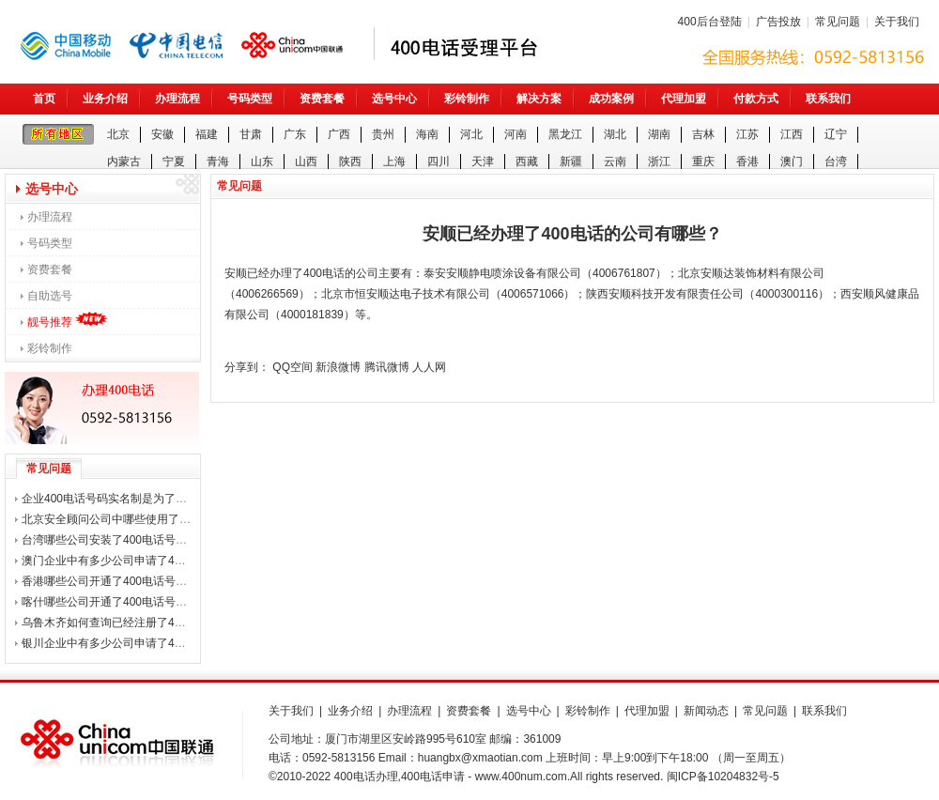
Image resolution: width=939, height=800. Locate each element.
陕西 (350, 161)
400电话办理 (366, 776)
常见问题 (837, 21)
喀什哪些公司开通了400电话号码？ (110, 601)
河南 (515, 134)
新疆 (571, 161)
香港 (747, 161)
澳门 (791, 161)
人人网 (429, 367)
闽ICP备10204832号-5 (723, 776)
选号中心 (394, 98)
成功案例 (611, 98)
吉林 (703, 134)
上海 (394, 161)
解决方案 (539, 98)
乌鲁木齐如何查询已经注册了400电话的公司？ (138, 622)
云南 (615, 161)
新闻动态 (706, 710)
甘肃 (250, 134)
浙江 (659, 161)
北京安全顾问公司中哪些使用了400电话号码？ (138, 519)
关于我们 (896, 21)
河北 (471, 134)
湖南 (659, 134)
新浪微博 (338, 367)
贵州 (383, 134)
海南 (427, 134)
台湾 (835, 161)
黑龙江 (565, 134)
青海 (218, 161)
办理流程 (177, 98)
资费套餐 (322, 98)
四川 (438, 161)
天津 (482, 161)
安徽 (162, 134)
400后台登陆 (710, 21)
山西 (306, 161)
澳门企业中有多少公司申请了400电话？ (121, 560)
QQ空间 (292, 367)
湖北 (615, 134)
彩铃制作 (466, 98)
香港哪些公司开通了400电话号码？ (110, 581)
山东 (262, 161)
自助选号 (49, 295)
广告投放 (778, 21)
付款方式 (755, 98)
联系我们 (828, 98)
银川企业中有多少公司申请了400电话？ (121, 643)
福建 (206, 134)
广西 (339, 134)
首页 (44, 98)
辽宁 (835, 134)
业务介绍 (105, 98)
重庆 (703, 161)
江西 (791, 134)
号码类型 (249, 98)
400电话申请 (433, 776)
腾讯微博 (386, 367)
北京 (118, 134)
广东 (295, 134)
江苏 (747, 134)
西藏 (527, 161)
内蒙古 (124, 161)
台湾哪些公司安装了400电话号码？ (110, 539)
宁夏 (173, 161)
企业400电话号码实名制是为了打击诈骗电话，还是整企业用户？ (183, 498)
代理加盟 (683, 98)
